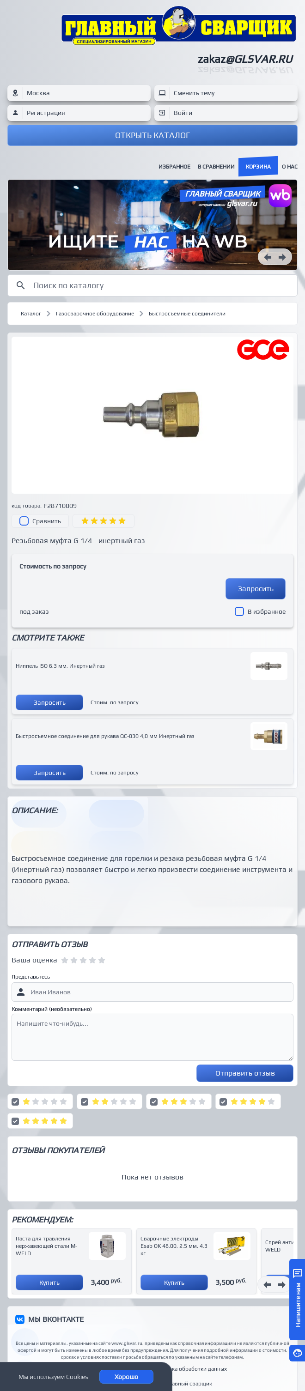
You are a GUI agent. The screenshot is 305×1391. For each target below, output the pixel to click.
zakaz (245, 59)
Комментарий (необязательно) (52, 1009)
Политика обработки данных (189, 1369)
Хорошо (126, 1376)
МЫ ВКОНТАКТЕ (56, 1319)
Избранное (174, 166)
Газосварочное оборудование (95, 313)
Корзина (258, 166)
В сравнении (216, 166)
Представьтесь (31, 977)
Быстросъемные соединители (187, 313)
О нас (290, 166)
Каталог (31, 313)
